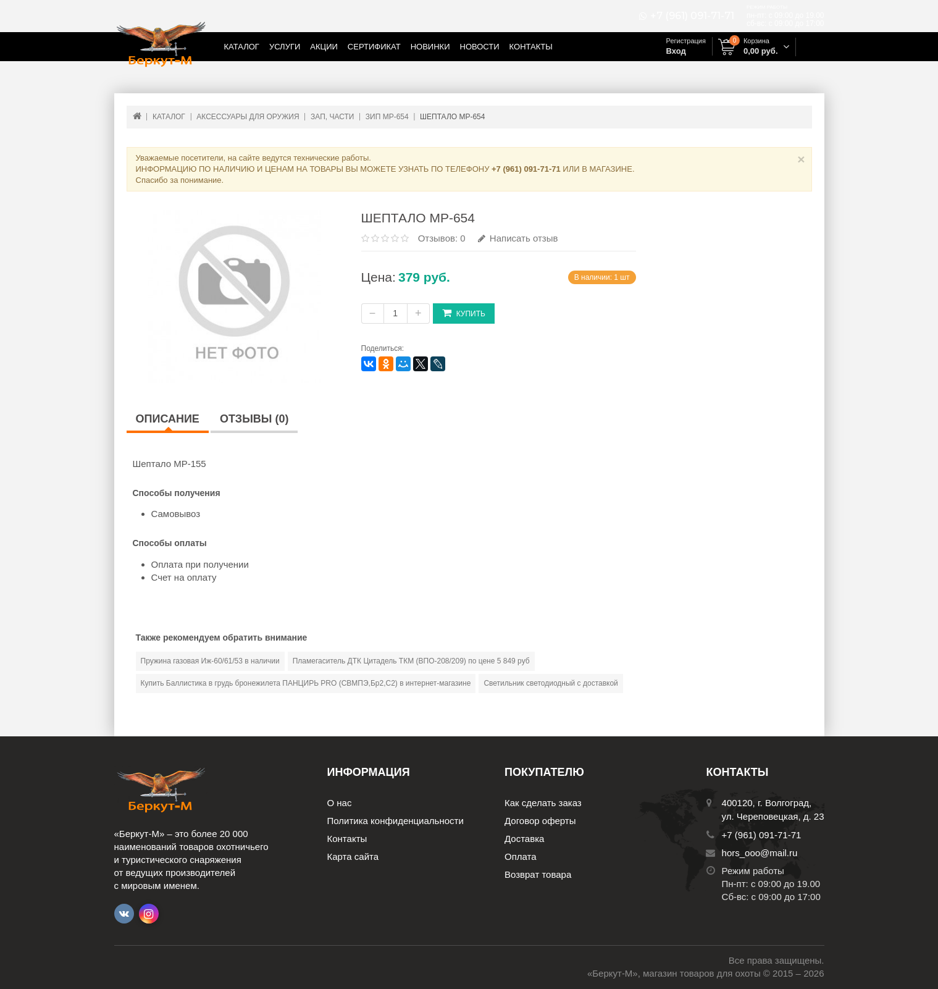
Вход (676, 51)
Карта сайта (353, 856)
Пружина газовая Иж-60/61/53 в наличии (210, 661)
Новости (480, 46)
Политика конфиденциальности (395, 820)
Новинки (430, 46)
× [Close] (801, 159)
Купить (463, 313)
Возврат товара (538, 874)
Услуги (284, 46)
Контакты (531, 46)
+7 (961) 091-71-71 (692, 16)
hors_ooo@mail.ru (760, 853)
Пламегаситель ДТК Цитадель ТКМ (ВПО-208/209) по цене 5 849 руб (411, 661)
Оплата (521, 856)
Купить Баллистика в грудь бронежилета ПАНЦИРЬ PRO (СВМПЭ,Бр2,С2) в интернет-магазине (306, 683)
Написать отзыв (518, 238)
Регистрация (686, 40)
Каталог (241, 46)
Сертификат (374, 46)
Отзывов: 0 (442, 238)
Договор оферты (540, 820)
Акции (324, 46)
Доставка (524, 838)
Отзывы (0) (254, 419)
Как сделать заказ (543, 803)
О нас (339, 803)
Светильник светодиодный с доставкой (551, 683)
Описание (167, 419)
